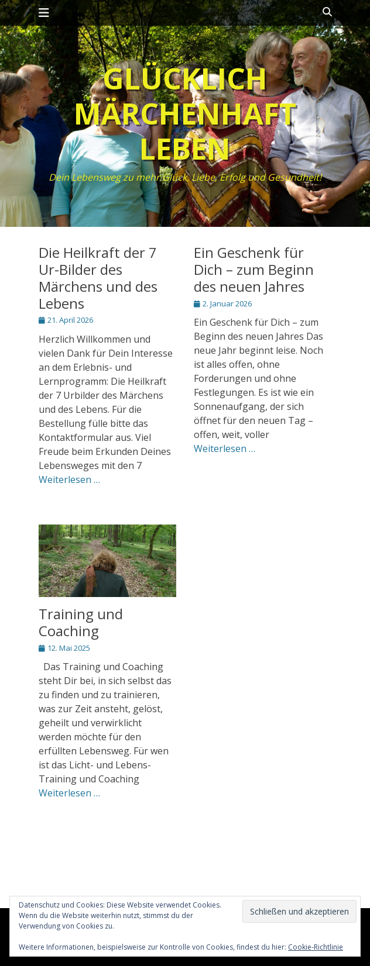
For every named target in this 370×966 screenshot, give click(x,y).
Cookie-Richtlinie (315, 947)
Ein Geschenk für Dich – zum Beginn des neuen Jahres (254, 269)
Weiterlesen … (69, 479)
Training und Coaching (81, 622)
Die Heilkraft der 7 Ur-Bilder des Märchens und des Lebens (98, 277)
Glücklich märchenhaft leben (185, 113)
